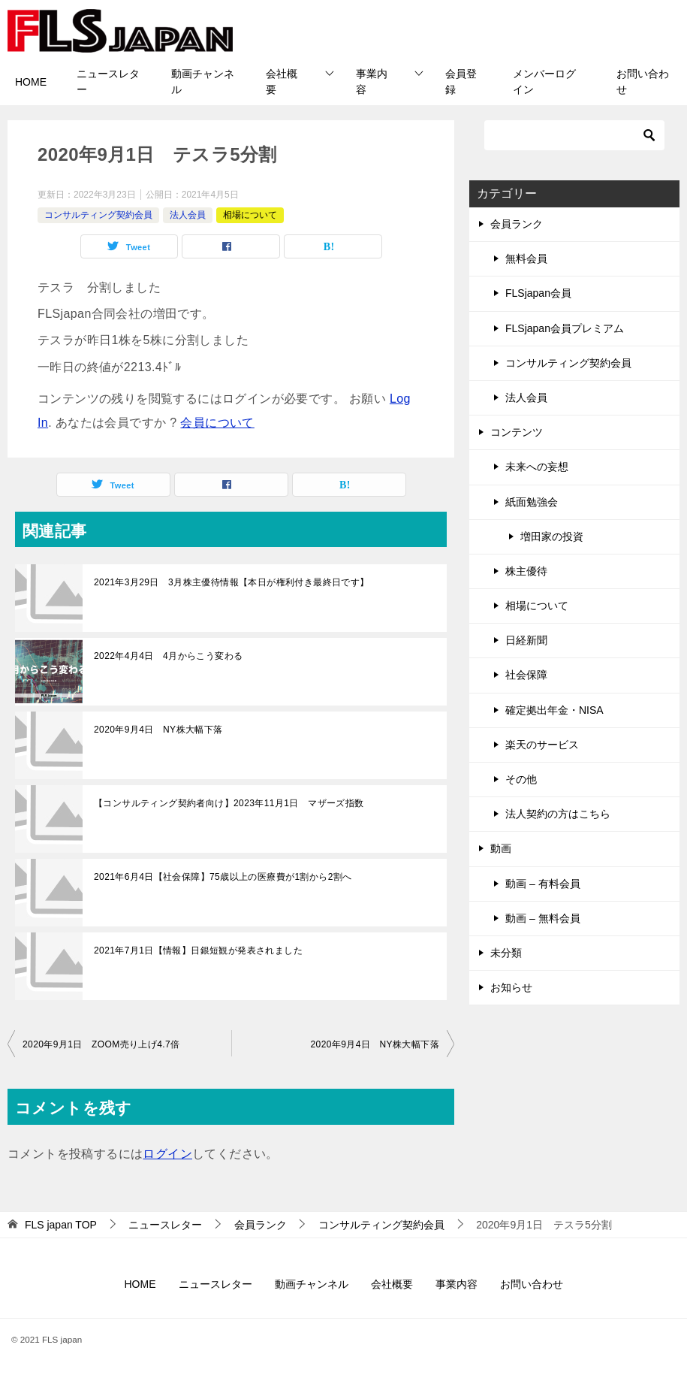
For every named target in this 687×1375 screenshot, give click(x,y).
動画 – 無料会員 (542, 918)
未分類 (506, 953)
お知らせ (511, 987)
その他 (521, 779)
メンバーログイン (544, 81)
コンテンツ (516, 432)
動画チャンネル (202, 81)
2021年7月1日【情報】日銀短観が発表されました (198, 950)
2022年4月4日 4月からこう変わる (168, 656)
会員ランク (516, 224)
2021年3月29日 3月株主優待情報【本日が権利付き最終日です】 (231, 582)
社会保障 (526, 675)
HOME (31, 82)
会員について (217, 422)
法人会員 (188, 215)
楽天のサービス (542, 745)
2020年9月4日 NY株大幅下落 (158, 729)
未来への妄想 (536, 467)
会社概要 (281, 81)
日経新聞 (526, 640)
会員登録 (461, 81)
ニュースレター (108, 81)
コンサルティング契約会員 (98, 215)
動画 (500, 848)
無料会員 (526, 258)
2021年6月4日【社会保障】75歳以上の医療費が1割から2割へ (223, 877)
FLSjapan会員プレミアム (564, 328)
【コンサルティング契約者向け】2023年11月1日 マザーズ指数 (229, 803)
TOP (61, 1225)
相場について (250, 215)
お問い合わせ (642, 81)
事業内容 (371, 81)
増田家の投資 (551, 536)
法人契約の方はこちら (557, 814)
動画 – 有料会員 (542, 884)
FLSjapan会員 (538, 293)
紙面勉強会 (531, 502)
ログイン (167, 1153)
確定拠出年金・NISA (554, 710)
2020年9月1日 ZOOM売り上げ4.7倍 (101, 1044)
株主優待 (526, 571)
